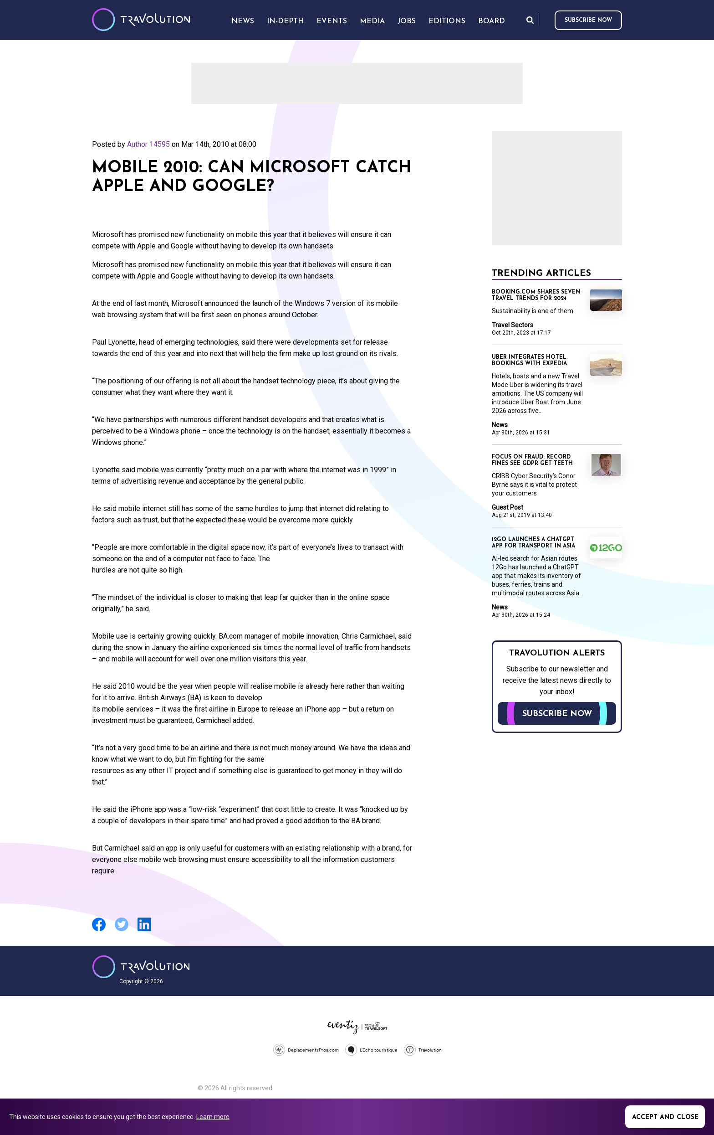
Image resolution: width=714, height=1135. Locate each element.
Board (491, 21)
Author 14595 (148, 144)
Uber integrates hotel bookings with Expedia (529, 360)
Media (372, 21)
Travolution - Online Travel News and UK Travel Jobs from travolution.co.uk (141, 966)
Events (331, 21)
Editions (446, 21)
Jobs (407, 21)
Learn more (213, 1116)
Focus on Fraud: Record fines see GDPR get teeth (532, 460)
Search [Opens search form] (530, 20)
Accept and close (665, 1117)
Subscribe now (588, 20)
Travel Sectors (512, 325)
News (500, 425)
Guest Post (507, 507)
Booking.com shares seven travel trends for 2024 (536, 295)
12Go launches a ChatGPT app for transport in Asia (533, 543)
